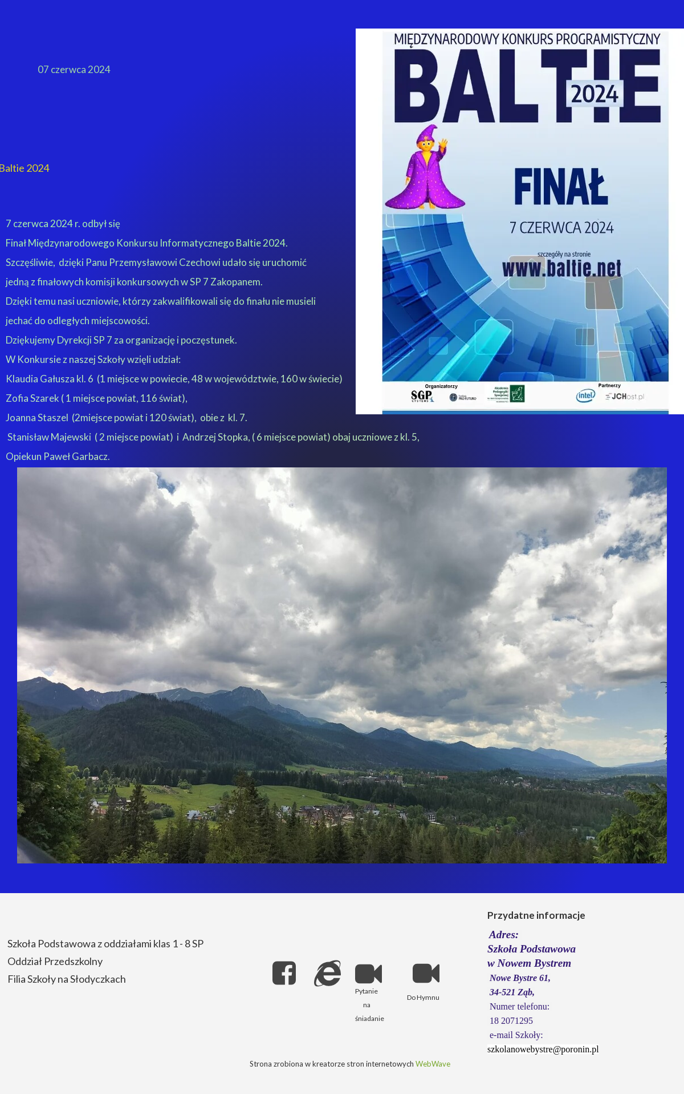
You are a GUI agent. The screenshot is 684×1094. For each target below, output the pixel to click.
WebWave (433, 1063)
